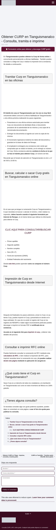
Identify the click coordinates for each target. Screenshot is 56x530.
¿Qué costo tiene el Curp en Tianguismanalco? (25, 438)
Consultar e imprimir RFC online (20, 436)
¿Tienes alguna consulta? (18, 441)
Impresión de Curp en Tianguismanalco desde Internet (28, 433)
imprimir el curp (34, 332)
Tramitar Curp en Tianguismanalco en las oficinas (26, 422)
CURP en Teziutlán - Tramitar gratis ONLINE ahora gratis (42, 456)
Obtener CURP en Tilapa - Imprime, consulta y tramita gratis (14, 456)
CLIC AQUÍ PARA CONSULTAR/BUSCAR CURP (28, 430)
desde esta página (10, 361)
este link (12, 264)
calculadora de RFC (11, 356)
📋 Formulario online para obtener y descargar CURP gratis (28, 49)
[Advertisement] (28, 20)
